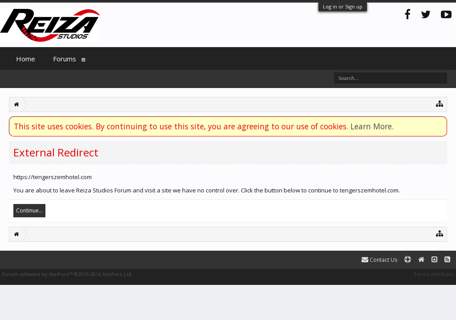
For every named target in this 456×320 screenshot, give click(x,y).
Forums (64, 58)
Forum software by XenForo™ (67, 274)
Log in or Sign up (342, 6)
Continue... (29, 210)
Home (25, 58)
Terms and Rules (434, 274)
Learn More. (372, 126)
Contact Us (379, 260)
